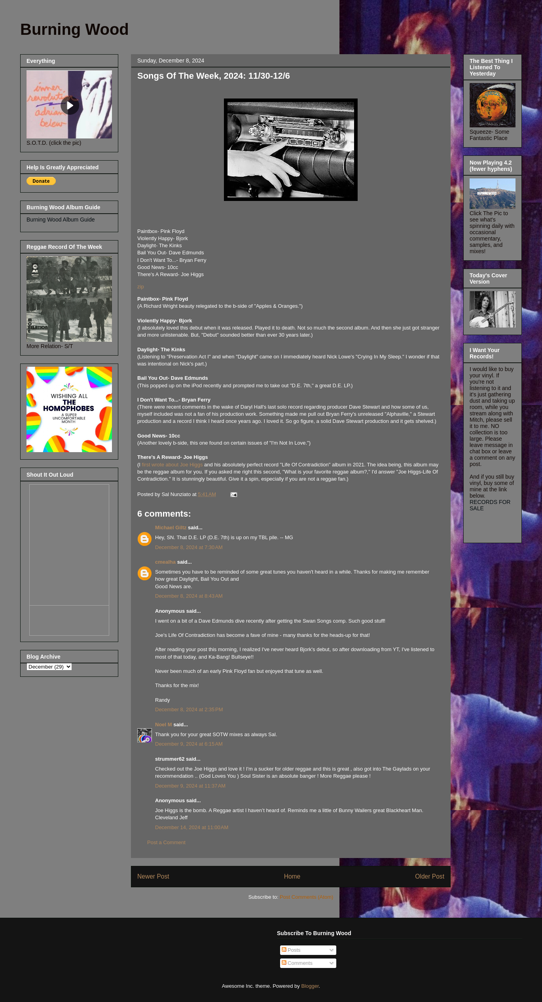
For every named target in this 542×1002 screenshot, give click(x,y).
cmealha (165, 562)
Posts (291, 950)
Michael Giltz (170, 527)
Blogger (309, 986)
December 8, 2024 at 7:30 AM (189, 547)
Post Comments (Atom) (306, 897)
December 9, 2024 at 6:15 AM (189, 744)
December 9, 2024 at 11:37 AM (190, 786)
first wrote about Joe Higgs (173, 465)
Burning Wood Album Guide (61, 219)
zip (140, 287)
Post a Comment (166, 842)
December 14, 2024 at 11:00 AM (191, 827)
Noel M (163, 724)
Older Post (429, 876)
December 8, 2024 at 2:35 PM (189, 709)
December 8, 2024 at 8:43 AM (189, 596)
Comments (297, 963)
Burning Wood (74, 29)
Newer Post (153, 876)
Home (292, 876)
